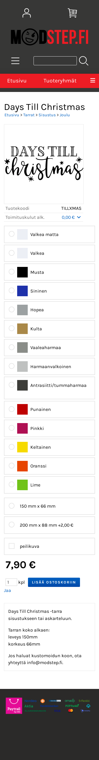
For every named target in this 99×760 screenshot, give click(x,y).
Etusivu (17, 80)
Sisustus (47, 114)
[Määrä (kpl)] (11, 582)
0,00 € (72, 217)
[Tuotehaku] (55, 60)
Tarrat (29, 114)
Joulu (65, 114)
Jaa (7, 590)
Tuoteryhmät (60, 80)
